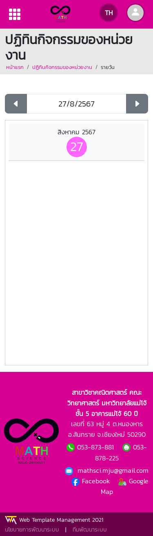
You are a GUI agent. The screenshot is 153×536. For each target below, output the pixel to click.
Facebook (91, 481)
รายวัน (108, 67)
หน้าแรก (15, 67)
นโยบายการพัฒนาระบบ (32, 529)
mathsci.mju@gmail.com (113, 470)
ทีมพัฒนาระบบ (90, 529)
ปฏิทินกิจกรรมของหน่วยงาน (62, 67)
